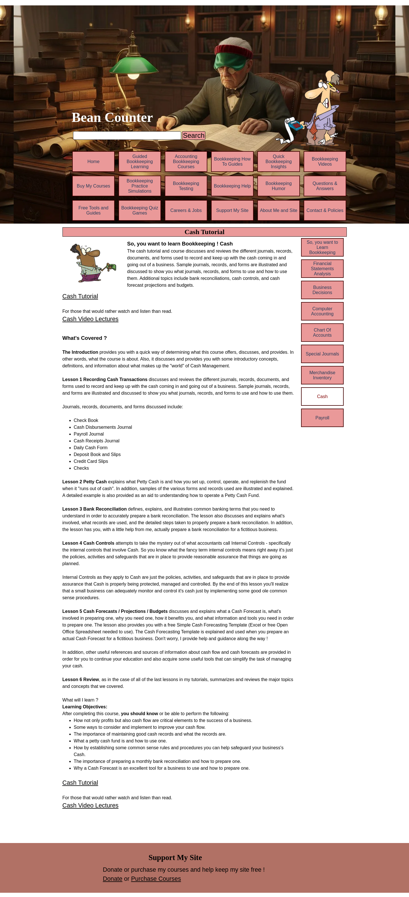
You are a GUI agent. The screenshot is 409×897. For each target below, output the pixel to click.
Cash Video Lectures (90, 319)
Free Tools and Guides (93, 210)
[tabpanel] (211, 264)
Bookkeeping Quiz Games (139, 210)
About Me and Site (278, 210)
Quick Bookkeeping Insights (279, 161)
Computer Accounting (322, 311)
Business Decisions (322, 290)
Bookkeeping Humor (279, 186)
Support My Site (232, 210)
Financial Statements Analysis (322, 268)
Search (193, 135)
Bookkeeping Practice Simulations (140, 185)
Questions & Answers (324, 186)
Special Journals (322, 353)
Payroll (322, 417)
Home (93, 161)
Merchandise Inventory (322, 375)
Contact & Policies (324, 210)
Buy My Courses (93, 186)
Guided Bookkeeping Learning (140, 161)
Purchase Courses (156, 878)
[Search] (127, 135)
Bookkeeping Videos (325, 162)
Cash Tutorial (80, 296)
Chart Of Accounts (322, 333)
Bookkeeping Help (232, 186)
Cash (322, 396)
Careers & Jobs (186, 210)
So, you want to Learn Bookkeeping (322, 247)
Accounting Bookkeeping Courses (186, 161)
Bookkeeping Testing (186, 186)
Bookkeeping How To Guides (232, 162)
